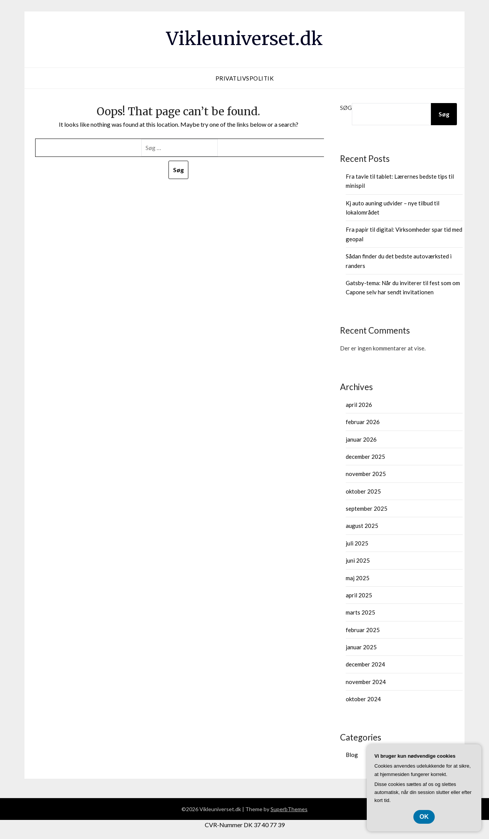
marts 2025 (360, 612)
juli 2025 (357, 543)
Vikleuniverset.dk (244, 38)
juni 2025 (358, 560)
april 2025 (359, 595)
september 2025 (366, 508)
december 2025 (365, 456)
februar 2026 (363, 421)
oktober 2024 (363, 698)
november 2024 (366, 681)
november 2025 (366, 473)
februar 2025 (363, 629)
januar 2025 (361, 647)
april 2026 (359, 404)
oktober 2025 (363, 491)
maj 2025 (357, 577)
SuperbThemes (289, 809)
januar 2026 (361, 439)
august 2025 (362, 525)
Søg (346, 107)
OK (424, 816)
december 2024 (365, 664)
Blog (352, 754)
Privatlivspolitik (244, 78)
